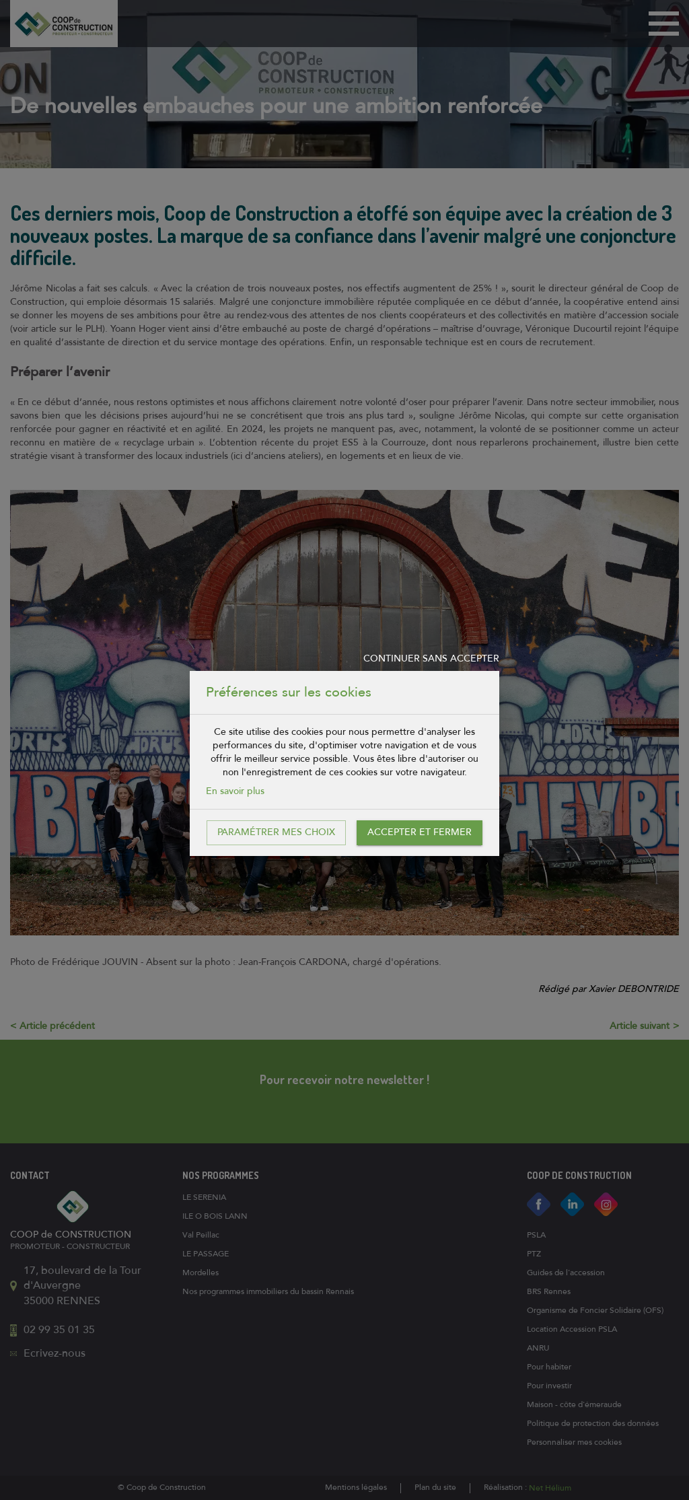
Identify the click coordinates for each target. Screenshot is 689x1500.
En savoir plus (235, 791)
